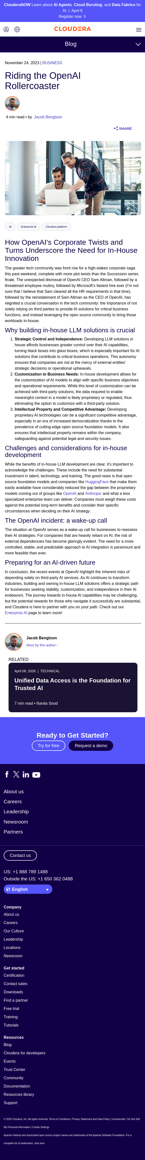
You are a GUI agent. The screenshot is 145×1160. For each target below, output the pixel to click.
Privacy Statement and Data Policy (91, 1119)
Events (10, 1061)
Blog (71, 44)
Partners (13, 831)
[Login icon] (6, 30)
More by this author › (42, 645)
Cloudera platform (56, 226)
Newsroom (16, 821)
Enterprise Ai (28, 226)
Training (11, 1017)
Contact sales (15, 984)
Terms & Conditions (59, 1119)
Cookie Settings (40, 1127)
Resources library (19, 1094)
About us (14, 791)
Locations (12, 948)
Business (52, 63)
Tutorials (11, 1025)
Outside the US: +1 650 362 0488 (38, 878)
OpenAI (69, 493)
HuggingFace (97, 482)
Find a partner (16, 1000)
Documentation (17, 1086)
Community (13, 1078)
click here (39, 1143)
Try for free (48, 745)
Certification (14, 975)
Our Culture (14, 931)
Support (10, 1103)
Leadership (16, 811)
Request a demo (91, 745)
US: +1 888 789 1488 (26, 871)
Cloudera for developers (24, 1053)
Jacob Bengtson (48, 117)
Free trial (11, 1009)
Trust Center (14, 1070)
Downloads (13, 992)
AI (10, 226)
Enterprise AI (16, 613)
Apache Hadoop (12, 1135)
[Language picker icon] (17, 30)
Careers (13, 801)
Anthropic (93, 493)
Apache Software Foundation (108, 1135)
